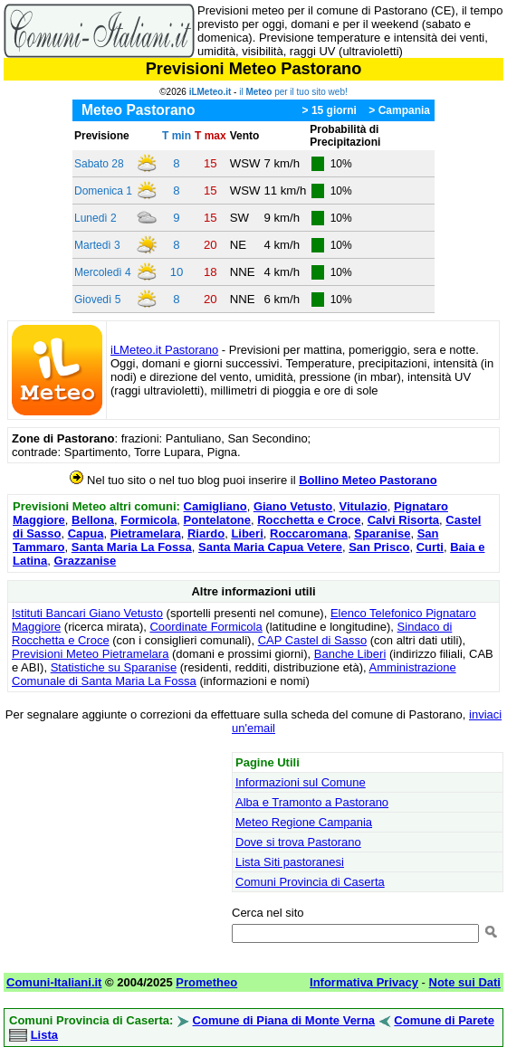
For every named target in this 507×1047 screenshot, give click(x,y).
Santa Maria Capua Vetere (270, 547)
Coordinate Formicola (205, 626)
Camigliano (215, 506)
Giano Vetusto (293, 506)
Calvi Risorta (403, 520)
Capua (86, 533)
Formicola (148, 520)
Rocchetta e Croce (308, 520)
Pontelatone (217, 520)
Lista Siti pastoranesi (289, 862)
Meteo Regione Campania (303, 822)
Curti (430, 547)
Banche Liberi (350, 654)
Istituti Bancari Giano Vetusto (87, 613)
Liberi (247, 533)
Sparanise (382, 533)
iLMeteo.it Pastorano (164, 350)
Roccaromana (309, 533)
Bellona (93, 520)
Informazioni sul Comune (300, 782)
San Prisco (379, 547)
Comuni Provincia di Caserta (310, 882)
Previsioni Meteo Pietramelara (90, 654)
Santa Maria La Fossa (132, 547)
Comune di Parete (444, 1020)
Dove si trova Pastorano (298, 842)
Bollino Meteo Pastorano (367, 480)
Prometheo (206, 982)
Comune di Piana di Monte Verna (284, 1020)
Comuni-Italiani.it (53, 982)
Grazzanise (85, 560)
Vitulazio (363, 506)
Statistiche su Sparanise (114, 667)
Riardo (206, 533)
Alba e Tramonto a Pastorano (311, 802)
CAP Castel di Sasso (312, 640)
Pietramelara (145, 533)
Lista (44, 1035)
